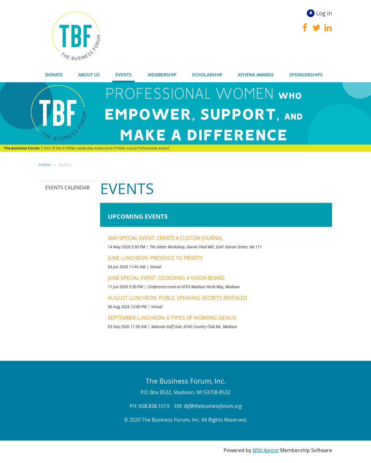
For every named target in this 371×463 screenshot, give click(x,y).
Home (45, 164)
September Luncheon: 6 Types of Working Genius (172, 317)
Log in (324, 13)
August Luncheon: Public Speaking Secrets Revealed (177, 297)
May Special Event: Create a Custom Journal (165, 238)
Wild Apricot (266, 450)
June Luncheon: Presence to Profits (155, 258)
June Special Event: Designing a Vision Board (166, 277)
